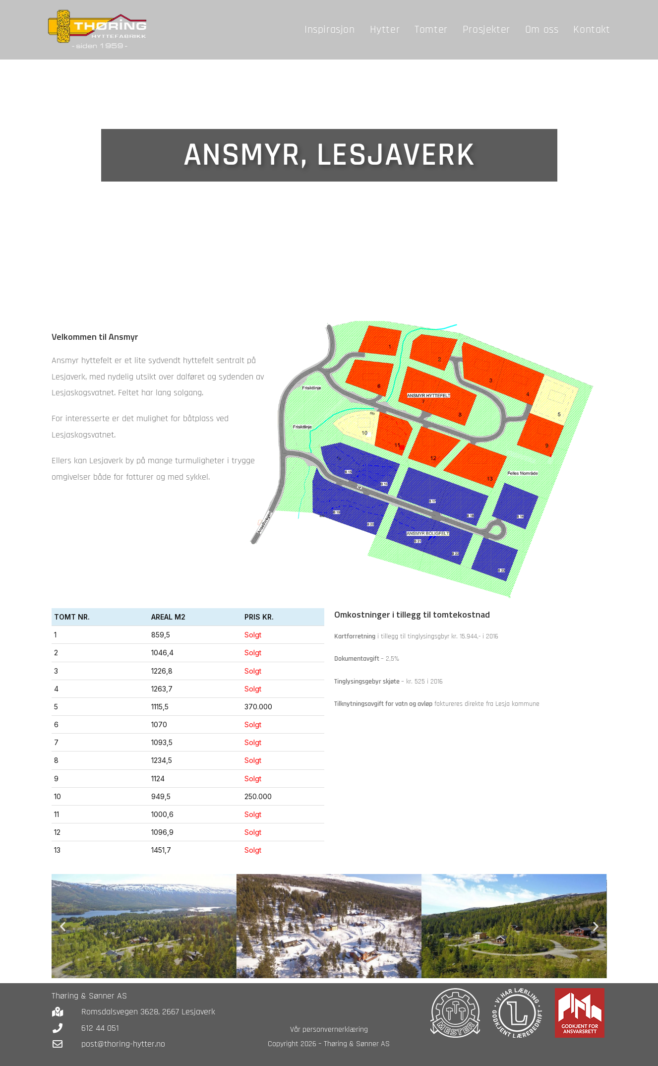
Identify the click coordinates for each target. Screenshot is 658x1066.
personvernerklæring (335, 1029)
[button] (63, 926)
